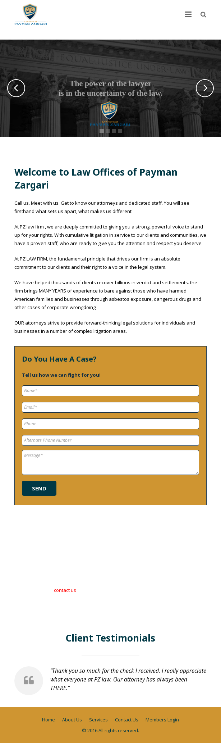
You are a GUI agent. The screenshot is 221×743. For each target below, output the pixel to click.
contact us (65, 590)
